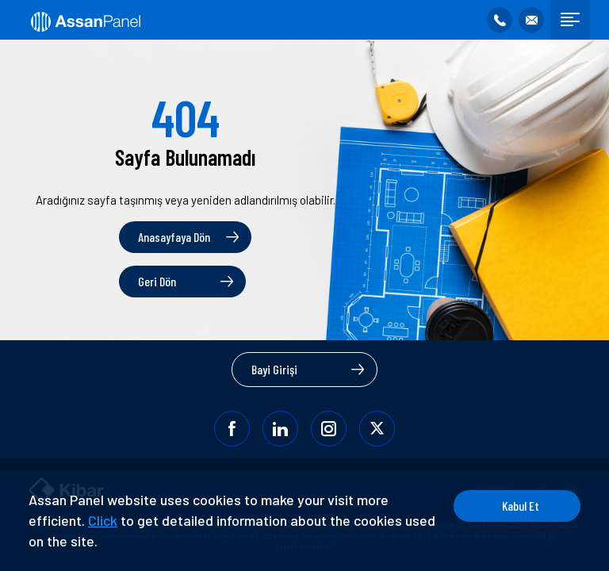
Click (102, 520)
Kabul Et (520, 505)
